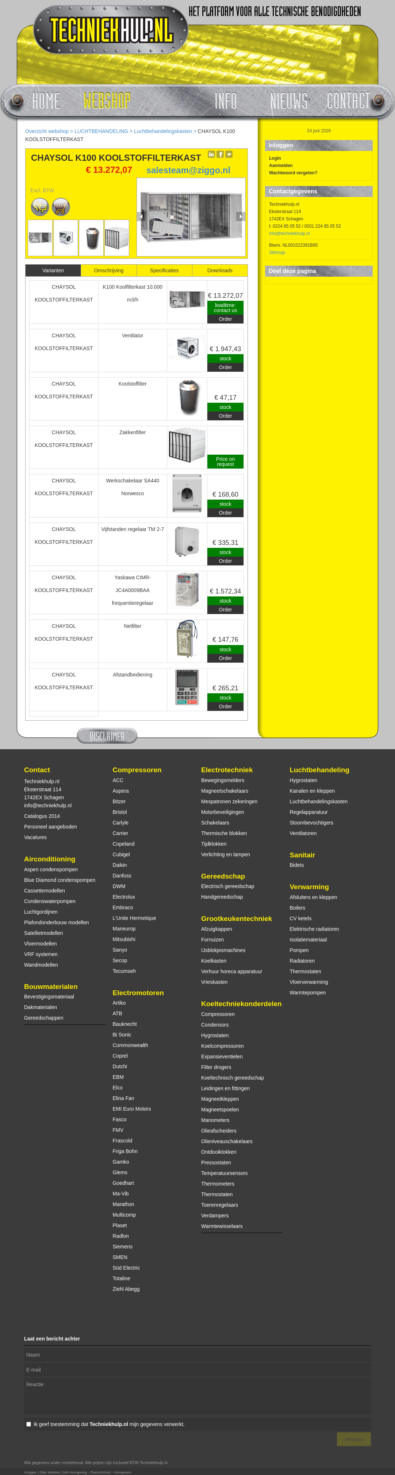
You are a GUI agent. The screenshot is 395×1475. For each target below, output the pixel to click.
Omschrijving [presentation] (108, 270)
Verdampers (215, 1215)
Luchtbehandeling (320, 770)
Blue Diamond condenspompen (59, 880)
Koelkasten (213, 961)
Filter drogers (216, 1067)
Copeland (124, 844)
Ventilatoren (303, 833)
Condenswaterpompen (50, 901)
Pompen (299, 950)
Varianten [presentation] (53, 270)
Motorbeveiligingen (222, 812)
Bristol (120, 812)
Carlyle (121, 823)
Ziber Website (49, 1472)
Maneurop (124, 929)
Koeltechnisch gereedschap (232, 1078)
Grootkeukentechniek (236, 918)
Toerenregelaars (219, 1205)
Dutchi (120, 1066)
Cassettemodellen (44, 891)
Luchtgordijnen (41, 912)
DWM (119, 886)
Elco (118, 1088)
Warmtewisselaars (222, 1226)
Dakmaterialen (40, 1007)
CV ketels (301, 918)
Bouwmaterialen (51, 986)
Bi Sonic (122, 1035)
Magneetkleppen (220, 1099)
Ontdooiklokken (219, 1152)
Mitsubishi (124, 939)
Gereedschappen (43, 1018)
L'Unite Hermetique (134, 918)
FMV (118, 1130)
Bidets (297, 865)
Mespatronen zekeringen (229, 801)
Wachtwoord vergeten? (293, 172)
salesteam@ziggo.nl (188, 170)
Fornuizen (212, 940)
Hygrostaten (215, 1035)
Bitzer (119, 801)
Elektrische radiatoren (314, 929)
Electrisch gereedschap (227, 886)
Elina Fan (123, 1098)
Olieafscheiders (219, 1131)
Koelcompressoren (222, 1046)
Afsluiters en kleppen (313, 897)
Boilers (298, 908)
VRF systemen (41, 954)
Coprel (120, 1056)
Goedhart (123, 1183)
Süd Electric (126, 1268)
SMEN (120, 1257)
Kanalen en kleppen (312, 791)
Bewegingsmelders (222, 780)
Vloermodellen (40, 944)
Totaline (121, 1278)
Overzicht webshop (47, 131)
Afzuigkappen (216, 929)
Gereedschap (223, 876)
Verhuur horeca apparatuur (231, 971)
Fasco (120, 1119)
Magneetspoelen (220, 1109)
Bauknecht (125, 1024)
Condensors (215, 1025)
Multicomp (124, 1215)
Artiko (119, 1003)
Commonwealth (130, 1045)
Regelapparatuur (309, 812)
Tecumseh (124, 971)
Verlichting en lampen (225, 854)
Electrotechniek (227, 770)
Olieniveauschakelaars (227, 1141)
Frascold (123, 1141)
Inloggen (30, 1472)
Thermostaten (217, 1194)
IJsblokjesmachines (223, 950)
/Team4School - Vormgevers (110, 1472)
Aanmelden (281, 165)
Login (275, 158)
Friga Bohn (125, 1151)
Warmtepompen (308, 993)
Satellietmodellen (43, 933)
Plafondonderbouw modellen (56, 922)
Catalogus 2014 (42, 816)
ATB (117, 1013)
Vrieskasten (214, 982)
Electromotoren (138, 993)
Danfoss (122, 876)
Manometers (215, 1120)
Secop (120, 960)
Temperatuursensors (224, 1173)
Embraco (123, 907)
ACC (118, 780)
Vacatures (35, 837)
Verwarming (309, 887)
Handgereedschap (222, 897)
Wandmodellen (41, 965)
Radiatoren (302, 961)
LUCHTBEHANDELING (101, 131)
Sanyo (120, 950)
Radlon (121, 1236)
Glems (120, 1172)
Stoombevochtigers (312, 823)
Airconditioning (49, 859)
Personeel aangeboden (50, 827)
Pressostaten (216, 1162)
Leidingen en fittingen (225, 1088)
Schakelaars (215, 823)
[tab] (53, 270)
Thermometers (217, 1184)
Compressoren (137, 770)
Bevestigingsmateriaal (49, 997)
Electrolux (124, 897)
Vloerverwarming (309, 982)
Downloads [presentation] (220, 270)
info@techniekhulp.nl (289, 233)
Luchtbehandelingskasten (163, 131)
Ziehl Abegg (126, 1289)
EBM (118, 1077)
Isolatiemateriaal (308, 940)
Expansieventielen (222, 1056)
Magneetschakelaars (224, 791)
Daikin (120, 865)
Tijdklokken (214, 844)
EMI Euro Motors (132, 1109)
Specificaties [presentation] (164, 270)
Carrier (121, 833)
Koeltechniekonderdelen (241, 1004)
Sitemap (277, 252)
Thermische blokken (224, 833)
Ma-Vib (121, 1194)
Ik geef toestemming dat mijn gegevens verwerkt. (109, 1424)
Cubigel (121, 854)
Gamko (121, 1162)
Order (225, 319)
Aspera (121, 791)
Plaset (120, 1225)
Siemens (123, 1247)
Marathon (123, 1204)
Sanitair (302, 855)
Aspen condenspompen (51, 869)
